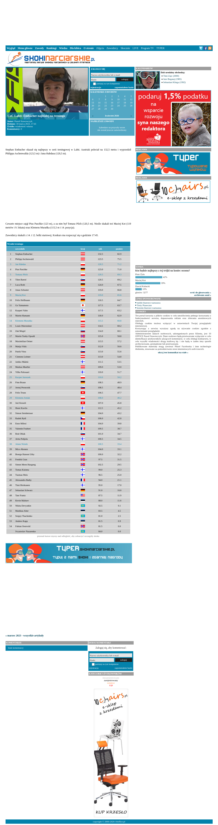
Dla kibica (75, 48)
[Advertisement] (109, 22)
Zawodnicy (112, 48)
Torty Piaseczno (144, 305)
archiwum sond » (202, 295)
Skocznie (125, 48)
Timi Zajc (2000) (171, 75)
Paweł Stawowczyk (23, 121)
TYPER (160, 48)
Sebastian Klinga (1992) (174, 82)
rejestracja (96, 87)
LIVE (135, 48)
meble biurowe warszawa (149, 302)
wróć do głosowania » (200, 292)
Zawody (39, 48)
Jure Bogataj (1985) (172, 79)
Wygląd (11, 48)
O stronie (89, 48)
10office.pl (120, 821)
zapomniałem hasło (124, 87)
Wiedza (63, 48)
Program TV (147, 48)
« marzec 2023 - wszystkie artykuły (25, 635)
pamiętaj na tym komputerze (108, 83)
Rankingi (51, 48)
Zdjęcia (100, 48)
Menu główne (25, 48)
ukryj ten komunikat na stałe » (173, 352)
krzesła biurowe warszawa (149, 308)
